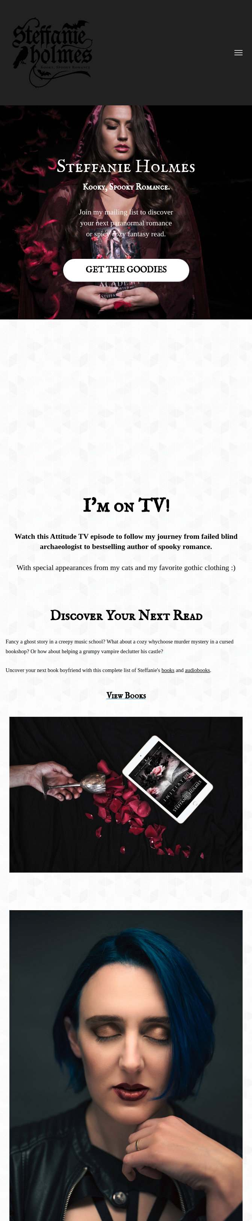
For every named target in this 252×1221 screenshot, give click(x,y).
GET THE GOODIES (126, 270)
